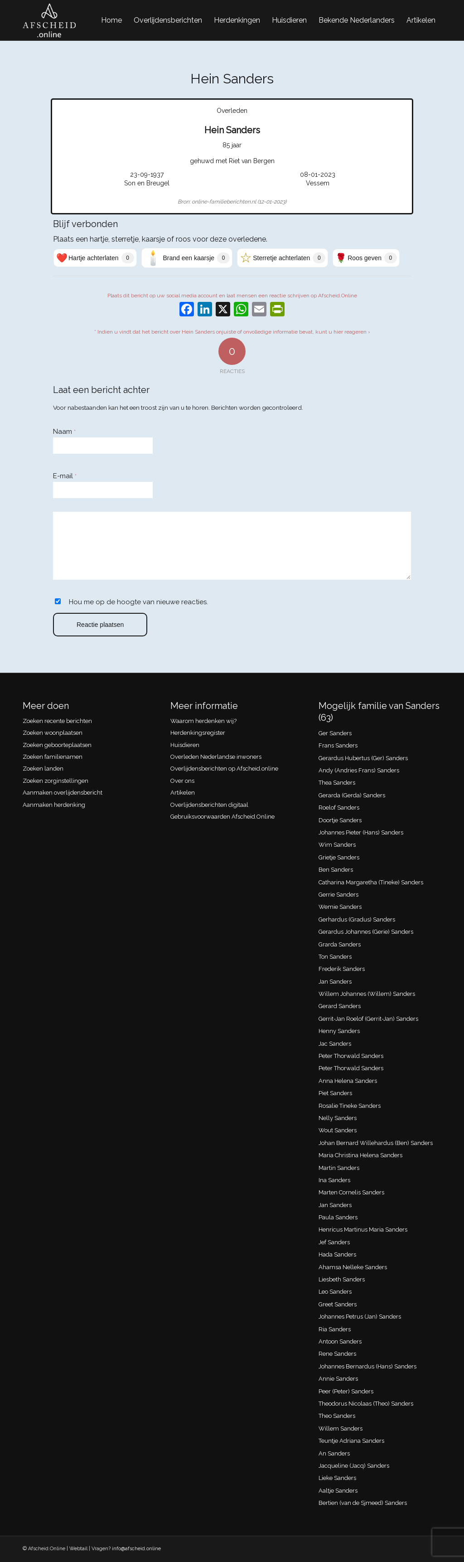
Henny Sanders (339, 1031)
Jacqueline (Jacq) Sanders (354, 1465)
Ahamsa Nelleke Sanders (353, 1267)
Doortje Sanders (340, 820)
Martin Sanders (339, 1167)
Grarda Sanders (340, 944)
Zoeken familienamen (52, 756)
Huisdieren (184, 745)
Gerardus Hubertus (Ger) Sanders (363, 758)
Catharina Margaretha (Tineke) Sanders (371, 882)
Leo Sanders (335, 1291)
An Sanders (334, 1453)
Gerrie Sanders (338, 894)
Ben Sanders (336, 869)
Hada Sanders (337, 1254)
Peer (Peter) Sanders (346, 1391)
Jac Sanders (335, 1043)
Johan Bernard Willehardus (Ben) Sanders (376, 1143)
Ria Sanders (335, 1329)
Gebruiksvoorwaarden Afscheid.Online (222, 816)
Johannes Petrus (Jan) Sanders (360, 1316)
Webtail (78, 1549)
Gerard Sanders (340, 1006)
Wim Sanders (337, 844)
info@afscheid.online (136, 1549)
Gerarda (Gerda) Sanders (352, 795)
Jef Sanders (334, 1242)
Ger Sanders (335, 733)
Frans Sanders (338, 745)
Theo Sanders (337, 1415)
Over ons (182, 780)
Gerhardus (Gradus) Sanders (357, 919)
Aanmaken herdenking (54, 804)
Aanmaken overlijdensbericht (62, 792)
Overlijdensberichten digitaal (209, 804)
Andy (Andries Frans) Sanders (359, 770)
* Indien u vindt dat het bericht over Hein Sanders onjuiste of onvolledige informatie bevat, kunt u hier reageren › (232, 332)
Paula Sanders (338, 1217)
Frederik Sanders (342, 968)
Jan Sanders (335, 981)
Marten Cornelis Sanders (351, 1192)
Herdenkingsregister (197, 732)
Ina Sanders (334, 1180)
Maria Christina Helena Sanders (360, 1155)
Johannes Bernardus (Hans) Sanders (367, 1366)
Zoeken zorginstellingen (55, 780)
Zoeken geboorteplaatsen (57, 745)
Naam (64, 431)
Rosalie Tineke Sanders (350, 1105)
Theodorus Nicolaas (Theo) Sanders (366, 1403)
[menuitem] (111, 20)
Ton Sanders (335, 956)
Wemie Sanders (340, 906)
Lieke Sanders (337, 1478)
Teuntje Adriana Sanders (351, 1440)
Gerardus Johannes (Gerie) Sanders (366, 931)
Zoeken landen (43, 768)
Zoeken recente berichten (57, 721)
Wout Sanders (338, 1130)
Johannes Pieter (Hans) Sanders (361, 832)
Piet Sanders (335, 1093)
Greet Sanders (338, 1304)
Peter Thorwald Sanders (351, 1056)
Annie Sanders (338, 1378)
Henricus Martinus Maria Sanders (363, 1229)
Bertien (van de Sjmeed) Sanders (363, 1502)
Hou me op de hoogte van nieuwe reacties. (138, 602)
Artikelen (182, 792)
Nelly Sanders (338, 1118)
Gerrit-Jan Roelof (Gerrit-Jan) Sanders (368, 1018)
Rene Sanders (337, 1353)
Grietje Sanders (339, 857)
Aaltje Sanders (338, 1490)
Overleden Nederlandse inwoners (215, 756)
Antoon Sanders (340, 1341)
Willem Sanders (340, 1428)
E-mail (65, 476)
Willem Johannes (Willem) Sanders (367, 993)
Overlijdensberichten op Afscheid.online (224, 768)
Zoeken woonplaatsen (52, 732)
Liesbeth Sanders (342, 1279)
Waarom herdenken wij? (203, 721)
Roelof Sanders (339, 807)
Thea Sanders (337, 782)
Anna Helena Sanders (348, 1080)
